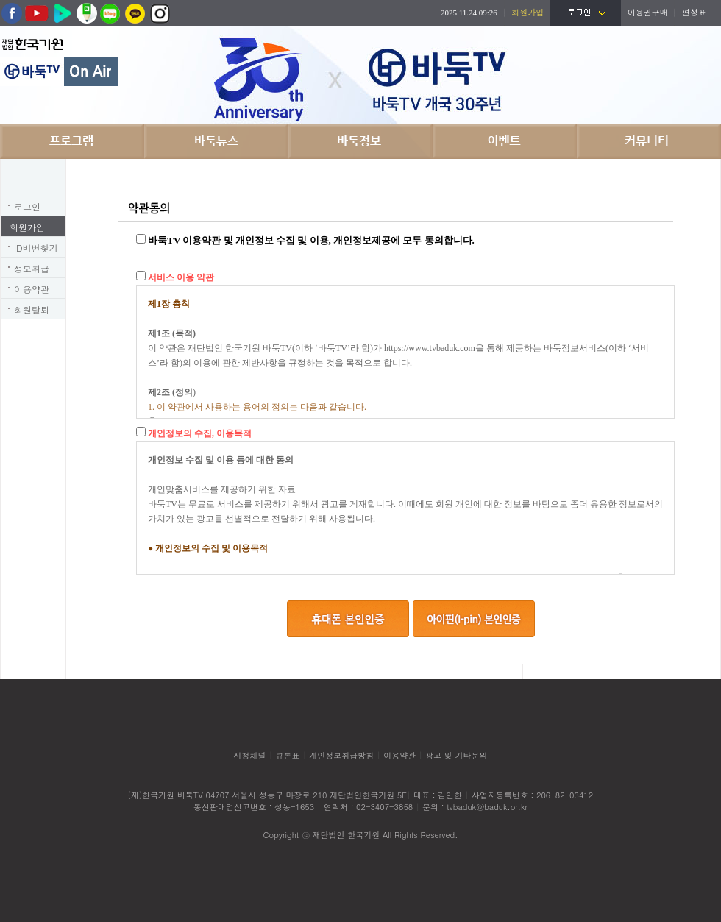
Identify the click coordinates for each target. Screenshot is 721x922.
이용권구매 (648, 12)
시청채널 (250, 755)
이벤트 (505, 141)
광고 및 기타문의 (456, 755)
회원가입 (27, 227)
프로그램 (72, 141)
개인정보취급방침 (341, 755)
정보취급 (31, 268)
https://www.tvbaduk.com (429, 348)
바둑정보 (360, 141)
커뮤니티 (649, 141)
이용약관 (31, 289)
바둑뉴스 (216, 141)
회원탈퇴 (31, 309)
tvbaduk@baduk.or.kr (487, 806)
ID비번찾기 (36, 247)
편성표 (694, 12)
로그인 (27, 206)
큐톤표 (287, 755)
